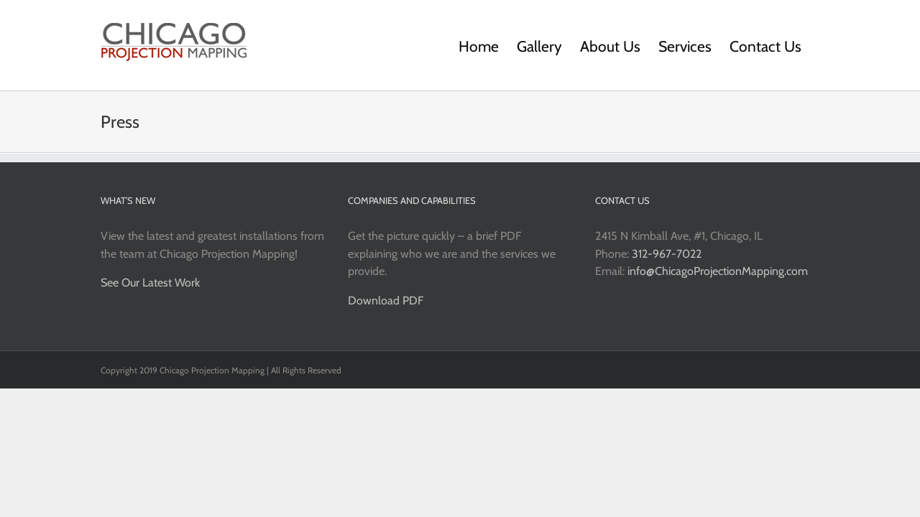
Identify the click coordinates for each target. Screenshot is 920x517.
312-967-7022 (667, 254)
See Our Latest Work (150, 282)
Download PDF (385, 300)
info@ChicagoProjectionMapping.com (717, 271)
